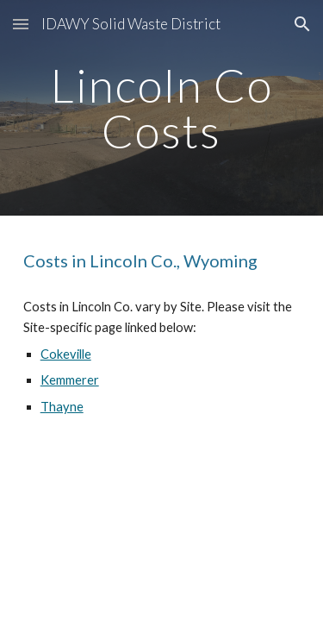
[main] (161, 108)
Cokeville (65, 354)
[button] (20, 23)
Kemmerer (69, 380)
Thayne (62, 406)
